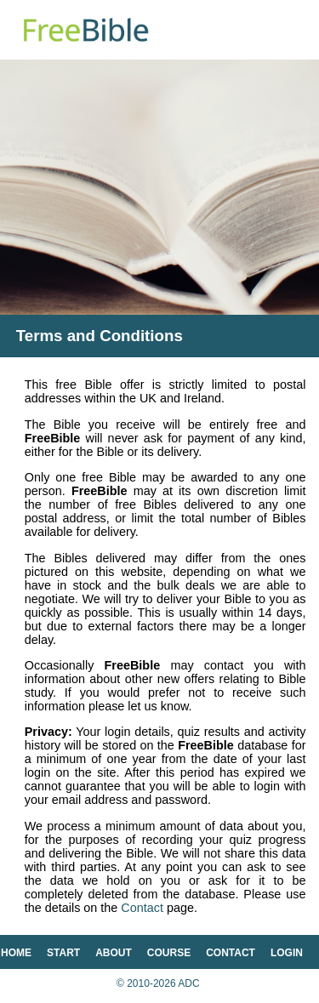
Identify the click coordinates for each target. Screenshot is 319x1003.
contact (230, 953)
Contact (142, 908)
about (113, 953)
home (16, 953)
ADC (188, 983)
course (169, 953)
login (287, 953)
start (63, 953)
